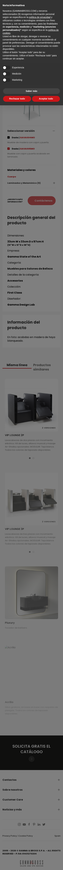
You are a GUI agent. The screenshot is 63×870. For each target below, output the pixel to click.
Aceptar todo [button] (46, 98)
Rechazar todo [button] (17, 98)
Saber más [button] (31, 91)
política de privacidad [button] (40, 17)
